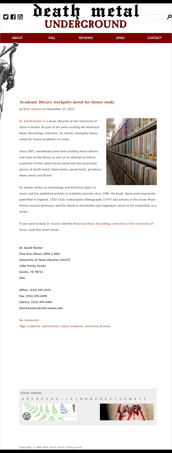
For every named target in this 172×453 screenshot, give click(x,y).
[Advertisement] (90, 71)
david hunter (50, 326)
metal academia (72, 326)
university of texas (97, 326)
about (17, 38)
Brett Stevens (33, 109)
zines (120, 38)
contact (154, 38)
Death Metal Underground (65, 447)
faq (52, 38)
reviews (86, 38)
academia (33, 326)
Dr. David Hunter (30, 121)
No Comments (29, 320)
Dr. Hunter (54, 223)
